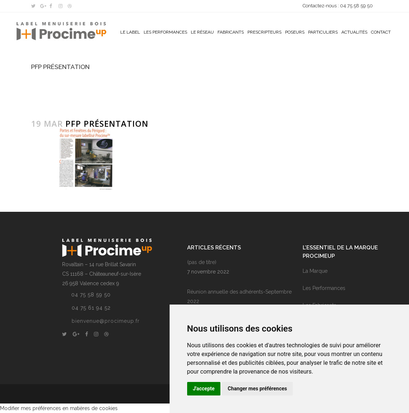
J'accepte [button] (204, 388)
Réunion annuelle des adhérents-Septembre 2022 (239, 296)
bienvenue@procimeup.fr (106, 321)
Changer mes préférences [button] (257, 388)
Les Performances (324, 288)
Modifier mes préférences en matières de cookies (59, 408)
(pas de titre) (201, 262)
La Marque (315, 271)
